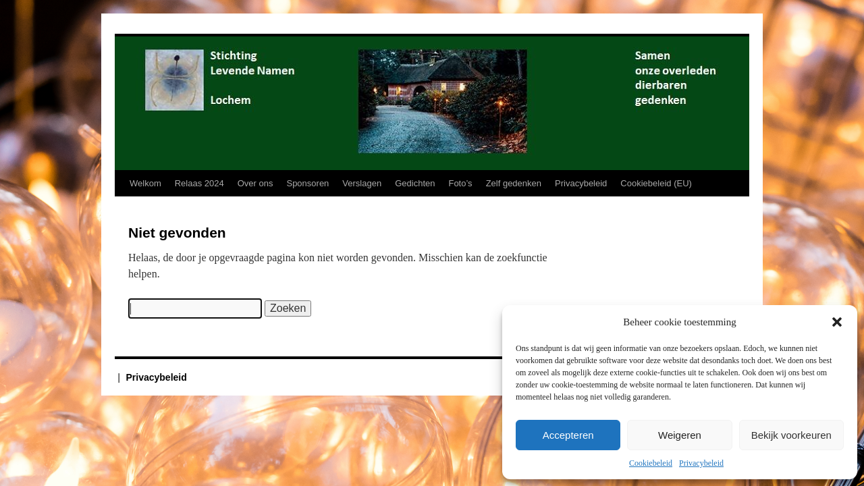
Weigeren (679, 435)
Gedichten (415, 183)
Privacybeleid (701, 463)
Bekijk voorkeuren (791, 435)
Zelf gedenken (513, 183)
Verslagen (361, 183)
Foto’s (460, 183)
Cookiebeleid (650, 463)
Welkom (145, 183)
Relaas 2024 (199, 183)
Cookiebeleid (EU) (656, 183)
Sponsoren (307, 183)
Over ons (255, 183)
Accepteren (568, 435)
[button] (837, 322)
